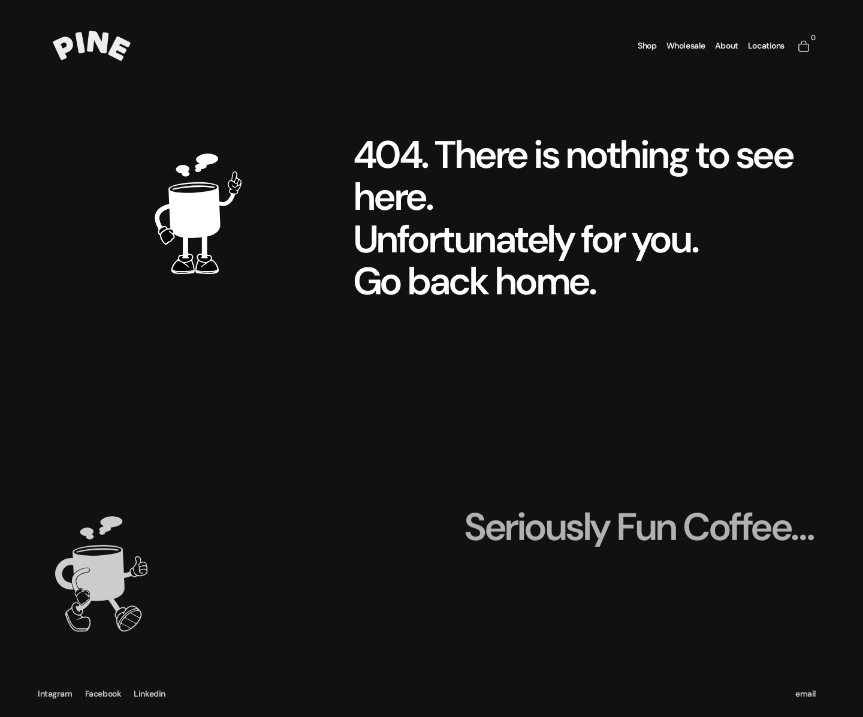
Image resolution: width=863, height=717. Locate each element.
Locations (766, 45)
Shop (647, 45)
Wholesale (685, 45)
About (726, 45)
